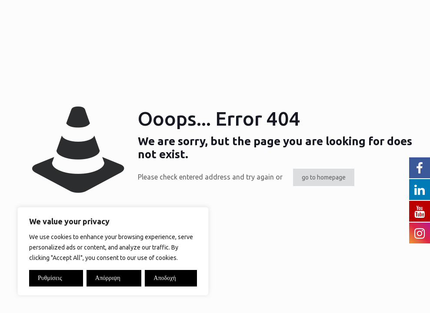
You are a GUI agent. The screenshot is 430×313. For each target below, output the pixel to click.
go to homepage (324, 177)
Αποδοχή (164, 278)
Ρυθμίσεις (50, 278)
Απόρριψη (107, 278)
